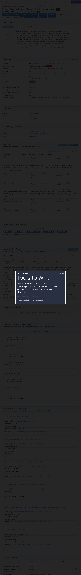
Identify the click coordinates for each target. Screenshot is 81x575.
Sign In (62, 273)
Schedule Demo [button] (38, 300)
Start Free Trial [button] (24, 300)
